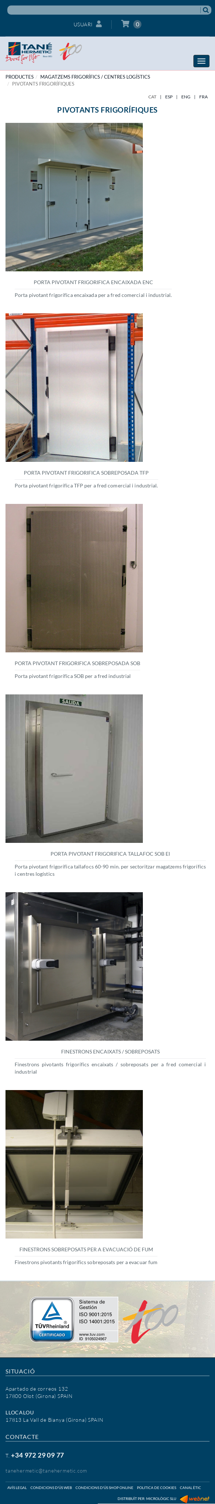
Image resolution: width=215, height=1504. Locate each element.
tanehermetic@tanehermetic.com (46, 1470)
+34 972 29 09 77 (37, 1455)
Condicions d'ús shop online (104, 1487)
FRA (203, 96)
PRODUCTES (19, 77)
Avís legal (17, 1487)
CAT (152, 96)
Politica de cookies (156, 1487)
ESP (169, 96)
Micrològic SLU (161, 1498)
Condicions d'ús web (51, 1487)
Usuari (88, 23)
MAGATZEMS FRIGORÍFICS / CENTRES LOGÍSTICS (95, 77)
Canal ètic (190, 1487)
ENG (185, 96)
